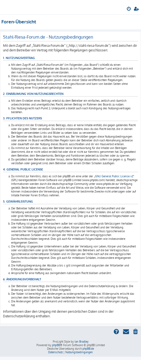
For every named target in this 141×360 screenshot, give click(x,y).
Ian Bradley (81, 341)
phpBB (56, 345)
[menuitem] (129, 9)
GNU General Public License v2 (114, 176)
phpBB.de (88, 348)
